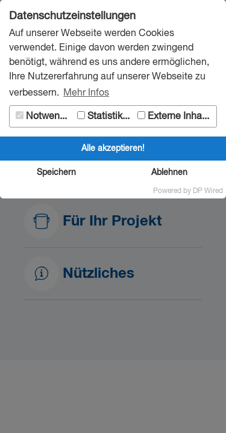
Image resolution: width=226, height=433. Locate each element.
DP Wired (208, 191)
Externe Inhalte (175, 116)
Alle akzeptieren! (113, 148)
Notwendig (44, 116)
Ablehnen (169, 172)
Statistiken (105, 116)
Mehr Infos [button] (86, 93)
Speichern (56, 172)
